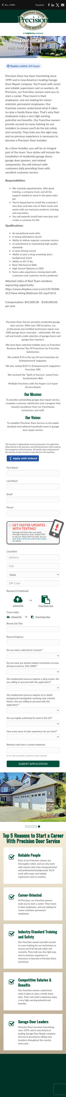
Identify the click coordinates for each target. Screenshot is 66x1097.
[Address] (33, 557)
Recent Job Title (15, 623)
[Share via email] (62, 5)
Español (40, 4)
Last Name (12, 480)
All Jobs (8, 5)
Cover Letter (13, 612)
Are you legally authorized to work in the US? (30, 718)
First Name (13, 467)
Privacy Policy (40, 539)
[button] (26, 826)
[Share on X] (57, 5)
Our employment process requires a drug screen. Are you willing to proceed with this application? (33, 681)
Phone (10, 507)
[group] (33, 797)
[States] (33, 575)
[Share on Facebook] (49, 5)
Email (10, 494)
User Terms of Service (21, 539)
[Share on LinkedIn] (52, 5)
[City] (33, 566)
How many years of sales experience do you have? (32, 731)
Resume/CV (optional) (18, 591)
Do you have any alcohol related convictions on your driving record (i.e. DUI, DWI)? (33, 665)
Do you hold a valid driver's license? (25, 650)
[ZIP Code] (33, 583)
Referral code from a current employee (26, 744)
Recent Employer (15, 636)
